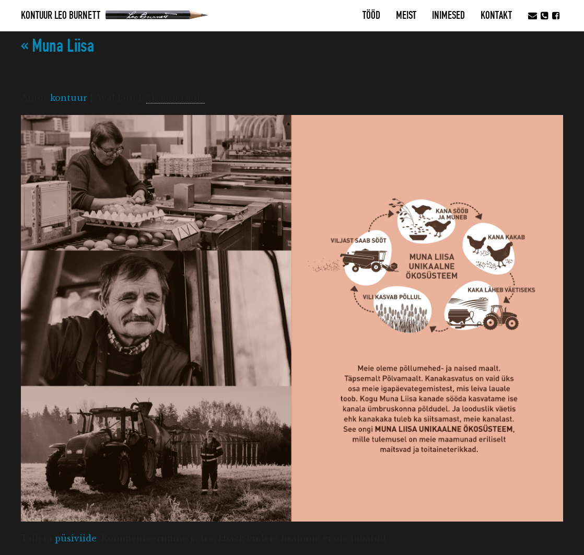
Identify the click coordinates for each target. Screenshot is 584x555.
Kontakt (496, 15)
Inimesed (448, 15)
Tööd (371, 15)
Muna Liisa (57, 46)
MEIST (406, 15)
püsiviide (76, 538)
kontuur (68, 97)
